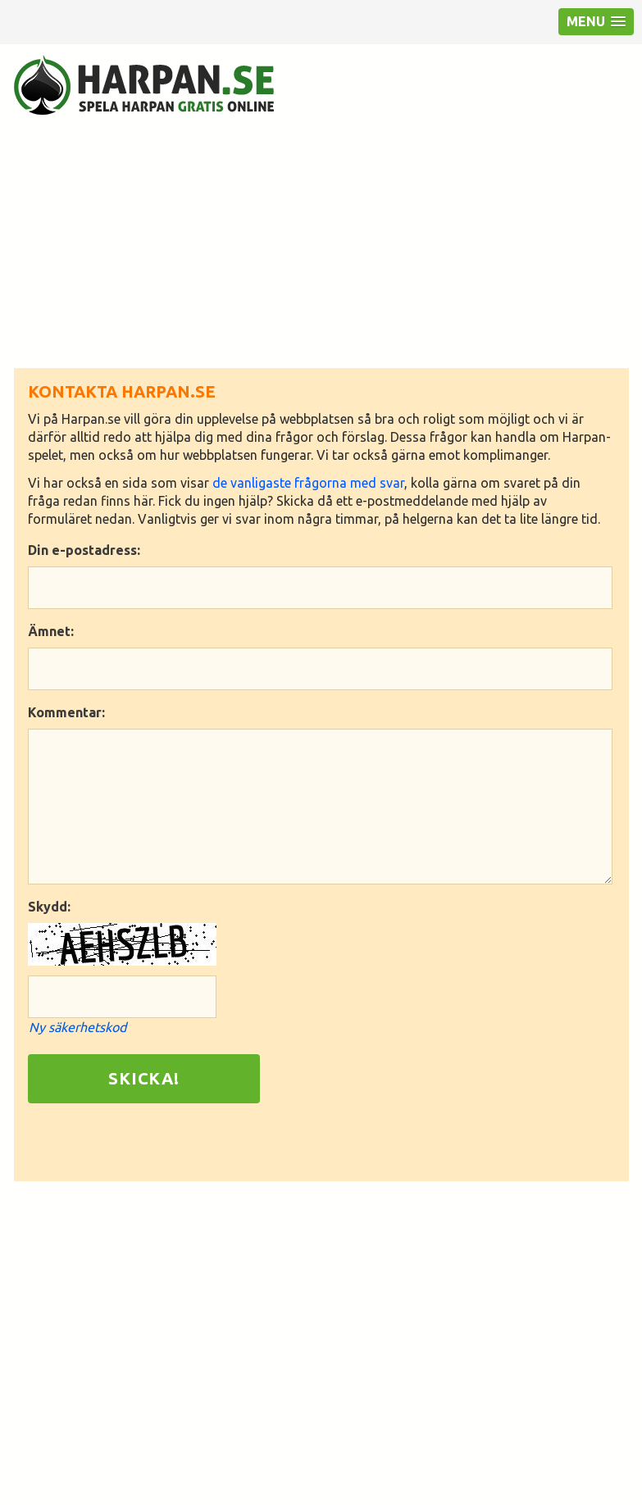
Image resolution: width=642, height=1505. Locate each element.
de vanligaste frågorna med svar (308, 482)
